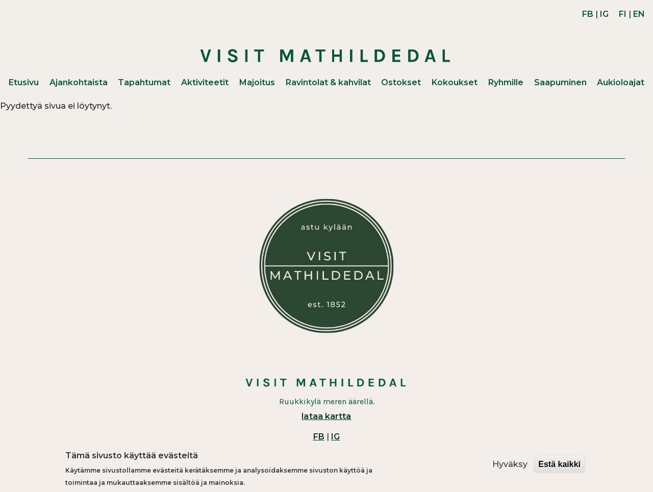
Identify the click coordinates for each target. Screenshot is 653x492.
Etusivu (24, 82)
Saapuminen (560, 82)
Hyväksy (510, 465)
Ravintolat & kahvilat (328, 82)
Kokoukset (455, 82)
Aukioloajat (620, 82)
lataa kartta (326, 416)
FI (622, 14)
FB (587, 14)
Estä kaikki (559, 464)
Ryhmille (505, 82)
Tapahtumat (144, 82)
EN (639, 14)
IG (604, 14)
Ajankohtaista (78, 82)
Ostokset (401, 82)
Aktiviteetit (205, 82)
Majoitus (257, 82)
